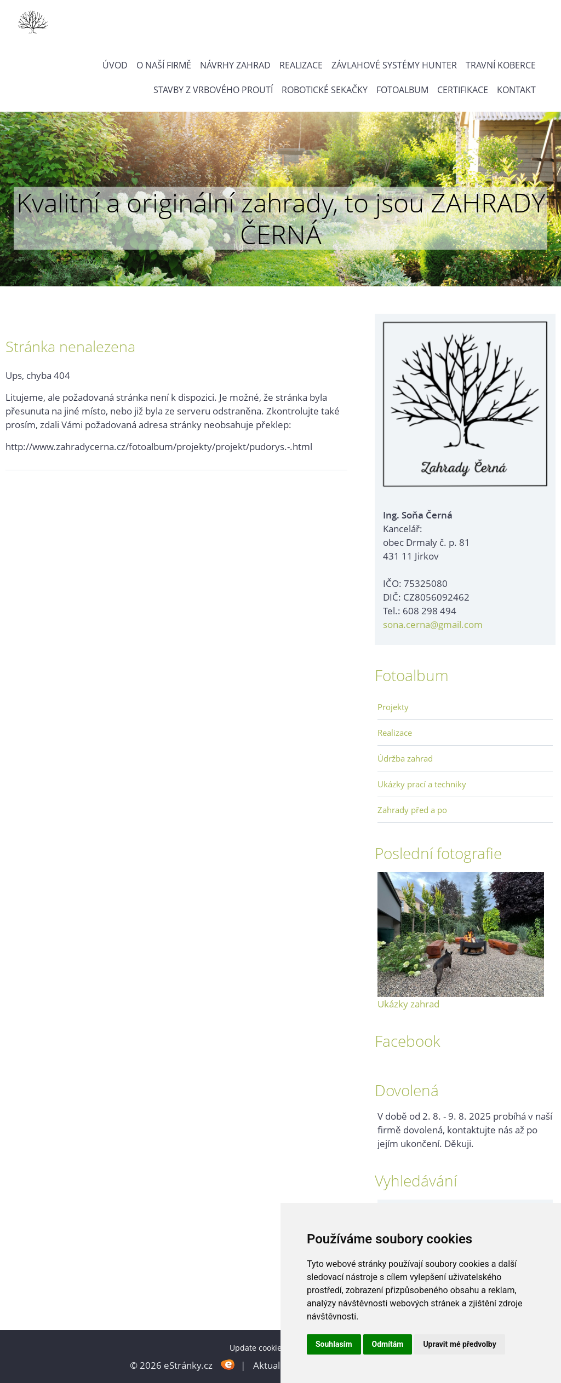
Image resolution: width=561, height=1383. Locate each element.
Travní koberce (501, 65)
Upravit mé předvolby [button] (459, 1344)
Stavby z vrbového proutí (213, 90)
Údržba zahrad (405, 758)
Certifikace (462, 90)
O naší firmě (163, 65)
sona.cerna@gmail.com (433, 624)
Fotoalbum (402, 90)
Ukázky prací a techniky (421, 784)
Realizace (301, 65)
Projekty (393, 706)
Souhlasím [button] (334, 1344)
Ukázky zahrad (408, 1004)
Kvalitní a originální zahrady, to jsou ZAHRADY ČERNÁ (280, 218)
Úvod (115, 65)
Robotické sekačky (325, 90)
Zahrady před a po (412, 809)
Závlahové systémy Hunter (394, 65)
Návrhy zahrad (235, 65)
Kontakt (516, 90)
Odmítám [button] (388, 1344)
